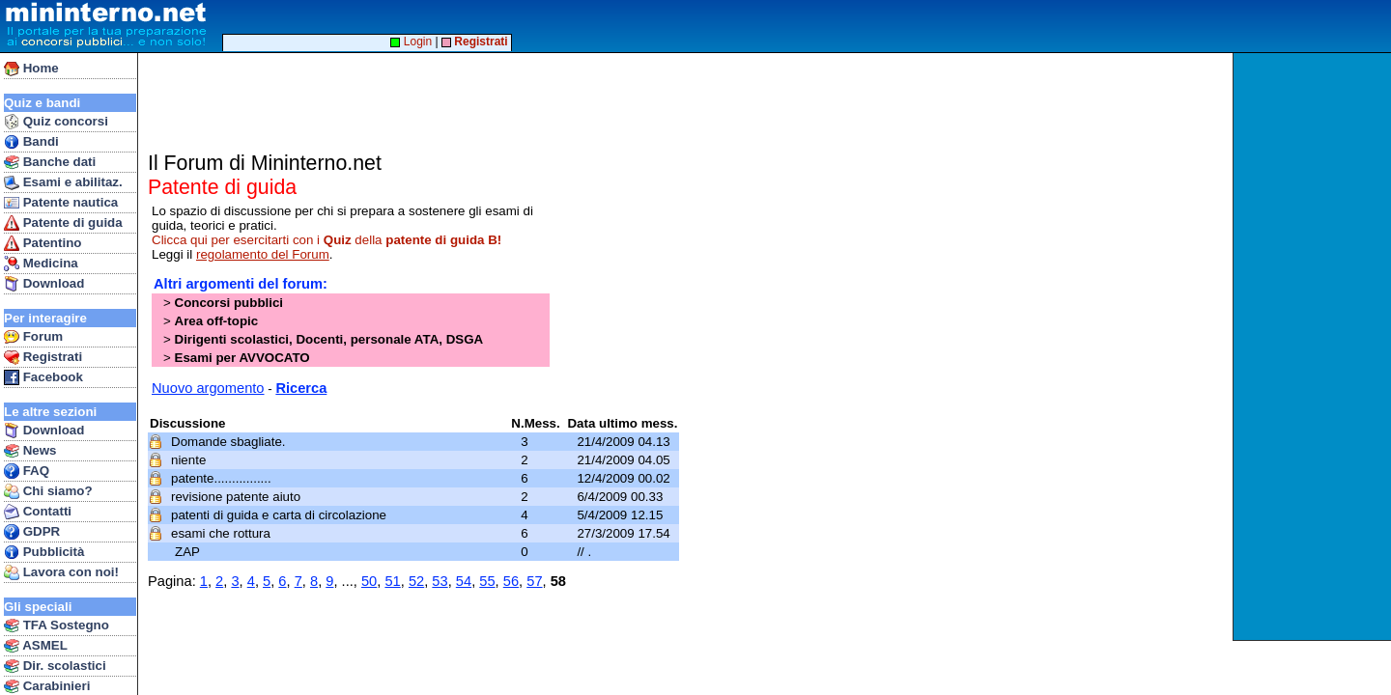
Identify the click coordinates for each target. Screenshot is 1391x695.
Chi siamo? (48, 491)
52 (416, 581)
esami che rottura (222, 533)
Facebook (43, 377)
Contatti (37, 511)
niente (190, 460)
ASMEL (36, 645)
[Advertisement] (1314, 346)
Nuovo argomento (208, 388)
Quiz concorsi (56, 121)
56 (511, 581)
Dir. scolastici (55, 666)
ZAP (189, 551)
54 (463, 581)
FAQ (26, 471)
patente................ (222, 478)
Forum (33, 337)
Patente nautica (61, 202)
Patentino (42, 243)
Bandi (31, 142)
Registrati (43, 357)
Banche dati (50, 162)
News (30, 451)
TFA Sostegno (56, 625)
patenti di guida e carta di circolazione (280, 515)
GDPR (32, 532)
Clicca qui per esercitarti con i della (326, 240)
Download (44, 284)
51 (392, 581)
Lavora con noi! (61, 572)
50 (369, 581)
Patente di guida (63, 223)
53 (439, 581)
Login (411, 41)
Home (31, 68)
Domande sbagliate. (230, 441)
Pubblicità (44, 552)
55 (487, 581)
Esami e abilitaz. (63, 182)
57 (534, 581)
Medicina (41, 263)
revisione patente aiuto (237, 496)
